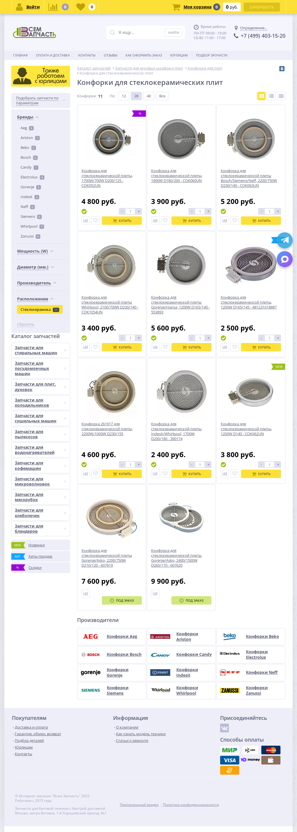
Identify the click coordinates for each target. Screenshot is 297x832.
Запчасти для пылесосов (40, 434)
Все (162, 95)
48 (149, 95)
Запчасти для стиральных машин (40, 350)
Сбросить (26, 324)
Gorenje (31, 186)
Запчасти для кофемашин (40, 465)
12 (124, 95)
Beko (28, 147)
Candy (29, 167)
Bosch (29, 157)
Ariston (30, 137)
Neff (28, 206)
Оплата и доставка (53, 55)
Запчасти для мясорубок (40, 497)
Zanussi (30, 236)
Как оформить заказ (144, 55)
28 (136, 95)
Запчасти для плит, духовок (40, 386)
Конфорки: (87, 95)
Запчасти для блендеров (40, 528)
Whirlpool (32, 226)
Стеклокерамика (40, 309)
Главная (20, 55)
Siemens (31, 216)
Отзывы (110, 55)
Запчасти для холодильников (40, 402)
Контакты (86, 55)
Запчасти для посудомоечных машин (40, 368)
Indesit (30, 196)
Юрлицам (179, 55)
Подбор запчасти (211, 55)
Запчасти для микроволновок (40, 481)
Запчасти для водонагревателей (40, 449)
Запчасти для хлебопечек (40, 512)
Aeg (27, 127)
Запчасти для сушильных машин (40, 418)
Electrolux (32, 177)
